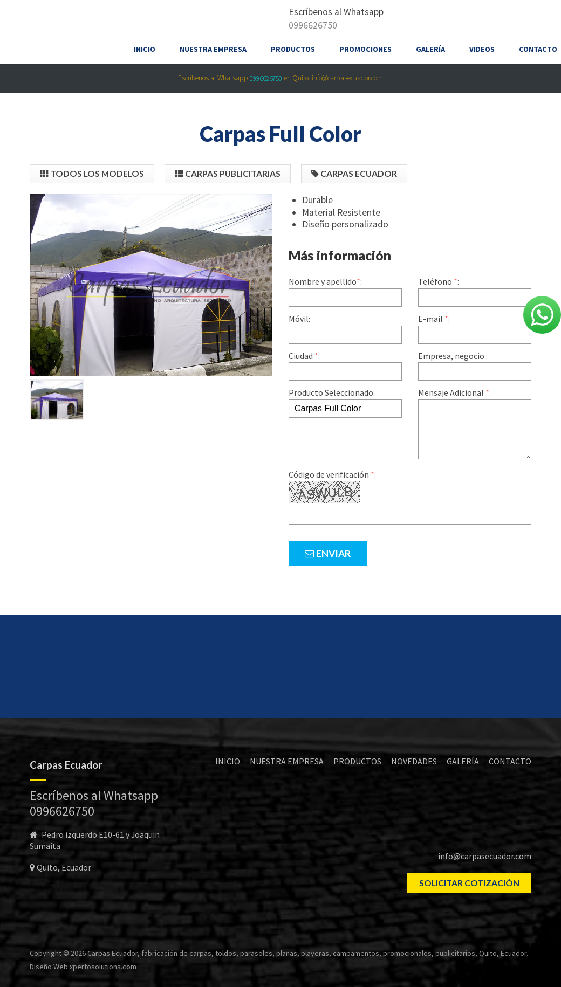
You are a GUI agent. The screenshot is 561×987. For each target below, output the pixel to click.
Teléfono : (438, 281)
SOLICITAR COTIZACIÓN (469, 883)
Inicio (144, 49)
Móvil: (299, 318)
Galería (430, 49)
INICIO (227, 761)
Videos (482, 49)
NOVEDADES (414, 761)
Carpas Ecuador (354, 173)
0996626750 (313, 25)
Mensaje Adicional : (454, 392)
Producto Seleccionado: (332, 392)
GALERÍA (463, 761)
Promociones (365, 49)
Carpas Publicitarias (227, 173)
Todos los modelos (92, 173)
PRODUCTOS (357, 761)
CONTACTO (510, 761)
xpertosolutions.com (103, 966)
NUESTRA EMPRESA (287, 761)
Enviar (328, 553)
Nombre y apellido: (325, 281)
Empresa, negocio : (453, 355)
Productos (293, 49)
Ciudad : (304, 355)
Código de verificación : (332, 474)
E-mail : (434, 318)
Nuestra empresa (213, 49)
